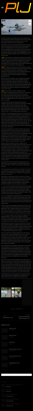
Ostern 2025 (12, 342)
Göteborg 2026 (12, 328)
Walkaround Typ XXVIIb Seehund (12, 399)
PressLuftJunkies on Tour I (15, 356)
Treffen (3, 20)
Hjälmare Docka (12, 335)
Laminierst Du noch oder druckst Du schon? (14, 384)
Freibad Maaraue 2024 (14, 363)
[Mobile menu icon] (2, 8)
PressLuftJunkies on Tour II (15, 349)
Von (13, 308)
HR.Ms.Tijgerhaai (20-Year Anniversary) (13, 403)
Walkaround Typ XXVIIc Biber (11, 394)
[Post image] (4, 330)
